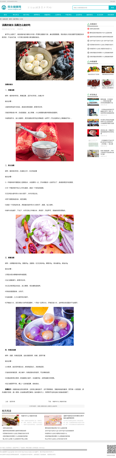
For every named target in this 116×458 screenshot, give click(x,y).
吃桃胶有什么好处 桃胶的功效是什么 (56, 433)
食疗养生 (26, 15)
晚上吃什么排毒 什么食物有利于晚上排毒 (15, 439)
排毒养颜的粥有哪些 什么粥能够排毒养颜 (57, 436)
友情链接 (35, 447)
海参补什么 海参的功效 (60, 401)
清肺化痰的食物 (7, 428)
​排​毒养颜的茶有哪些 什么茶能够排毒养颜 (15, 436)
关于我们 (2, 447)
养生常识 (16, 15)
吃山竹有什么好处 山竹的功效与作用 (56, 439)
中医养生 (68, 15)
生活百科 (100, 15)
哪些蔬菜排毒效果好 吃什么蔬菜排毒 (56, 428)
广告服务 (22, 447)
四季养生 (37, 15)
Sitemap (41, 447)
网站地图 (112, 1)
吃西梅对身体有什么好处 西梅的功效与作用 (16, 433)
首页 (5, 15)
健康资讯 (90, 15)
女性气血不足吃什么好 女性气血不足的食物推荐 (59, 430)
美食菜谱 (111, 15)
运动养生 (79, 15)
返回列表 (12, 401)
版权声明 (15, 447)
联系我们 (9, 447)
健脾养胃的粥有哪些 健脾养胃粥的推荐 (14, 430)
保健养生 (47, 15)
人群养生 (58, 15)
